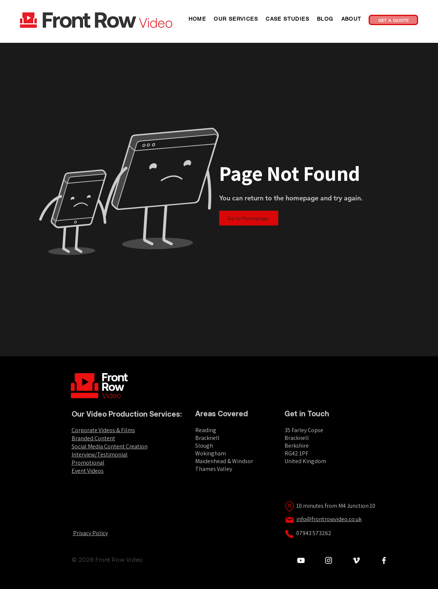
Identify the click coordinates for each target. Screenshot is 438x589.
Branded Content (93, 438)
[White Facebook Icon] (384, 560)
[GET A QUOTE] (393, 20)
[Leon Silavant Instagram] (328, 560)
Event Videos (88, 471)
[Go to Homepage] (248, 218)
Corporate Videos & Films (103, 430)
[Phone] (289, 534)
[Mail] (289, 520)
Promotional (88, 462)
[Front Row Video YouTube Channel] (301, 560)
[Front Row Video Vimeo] (356, 560)
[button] (236, 19)
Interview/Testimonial (100, 454)
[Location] (289, 506)
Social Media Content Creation (110, 446)
